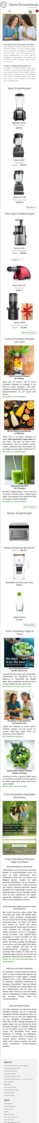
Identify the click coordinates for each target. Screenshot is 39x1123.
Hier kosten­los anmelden (13, 736)
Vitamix (6, 1111)
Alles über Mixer (9, 1120)
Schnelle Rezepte (9, 1095)
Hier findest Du (9, 78)
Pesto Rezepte (8, 1082)
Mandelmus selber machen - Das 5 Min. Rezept (18, 1079)
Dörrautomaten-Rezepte (11, 1090)
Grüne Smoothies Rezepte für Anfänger (16, 1065)
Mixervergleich (8, 1103)
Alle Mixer (31, 207)
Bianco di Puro (8, 1109)
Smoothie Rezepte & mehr (12, 1068)
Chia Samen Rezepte (10, 1071)
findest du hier (8, 62)
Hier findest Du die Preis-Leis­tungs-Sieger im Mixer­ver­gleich (19, 959)
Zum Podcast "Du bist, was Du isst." (17, 686)
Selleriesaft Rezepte (10, 1087)
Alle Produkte (29, 625)
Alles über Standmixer (10, 1117)
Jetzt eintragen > (19, 845)
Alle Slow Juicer (28, 333)
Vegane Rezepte (9, 1092)
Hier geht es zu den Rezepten (15, 397)
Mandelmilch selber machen (12, 1076)
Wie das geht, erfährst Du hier (15, 786)
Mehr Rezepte (29, 507)
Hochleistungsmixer (10, 1106)
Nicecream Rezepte (10, 1074)
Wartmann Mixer (9, 1114)
